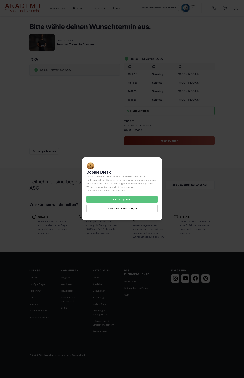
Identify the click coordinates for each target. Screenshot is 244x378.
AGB (123, 190)
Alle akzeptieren (122, 199)
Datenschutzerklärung (98, 190)
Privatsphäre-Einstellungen (122, 208)
